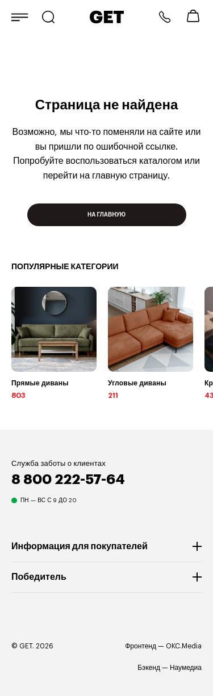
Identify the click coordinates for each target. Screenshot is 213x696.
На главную (106, 215)
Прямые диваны (40, 383)
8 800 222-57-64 (164, 17)
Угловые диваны (137, 383)
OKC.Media (184, 646)
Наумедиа (186, 667)
